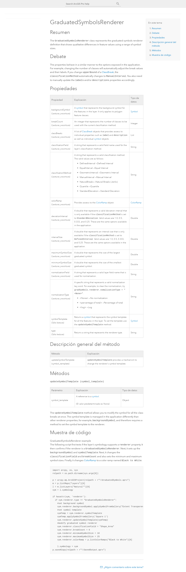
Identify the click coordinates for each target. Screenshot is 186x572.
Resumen (156, 28)
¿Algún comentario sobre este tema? (123, 566)
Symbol (134, 110)
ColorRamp (101, 202)
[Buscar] (117, 3)
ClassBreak (108, 71)
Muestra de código (161, 55)
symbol (79, 107)
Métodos (156, 50)
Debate (155, 33)
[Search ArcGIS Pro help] (90, 3)
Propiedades (158, 37)
